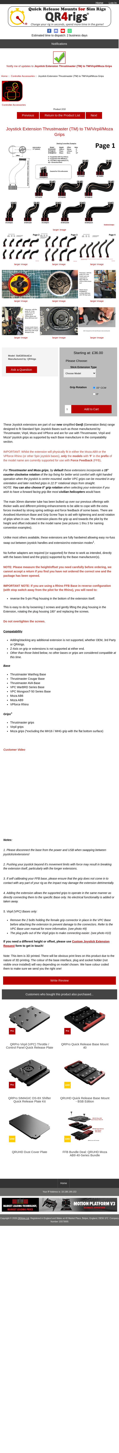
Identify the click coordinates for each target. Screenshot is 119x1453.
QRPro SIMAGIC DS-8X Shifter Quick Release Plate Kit (29, 1099)
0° (97, 394)
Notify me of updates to (59, 59)
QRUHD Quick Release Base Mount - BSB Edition (84, 1099)
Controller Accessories (23, 76)
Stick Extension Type (83, 367)
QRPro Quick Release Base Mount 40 (84, 1046)
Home (99, 3)
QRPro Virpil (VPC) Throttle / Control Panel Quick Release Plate (29, 1046)
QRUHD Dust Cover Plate (29, 1152)
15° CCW (101, 387)
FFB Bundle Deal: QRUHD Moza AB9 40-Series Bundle (85, 1153)
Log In (113, 3)
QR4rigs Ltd (23, 1218)
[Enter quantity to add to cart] (68, 409)
